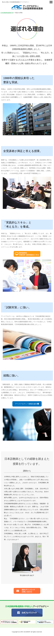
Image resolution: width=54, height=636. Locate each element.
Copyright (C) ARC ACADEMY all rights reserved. (27, 632)
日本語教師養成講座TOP (7, 12)
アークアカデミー (27, 606)
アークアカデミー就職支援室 (27, 404)
